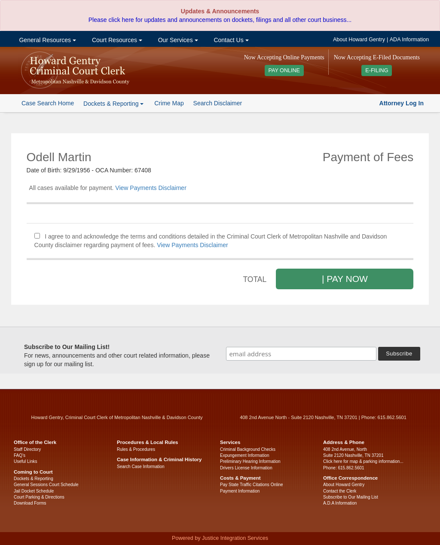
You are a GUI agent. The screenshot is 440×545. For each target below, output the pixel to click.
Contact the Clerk (339, 491)
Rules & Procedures (136, 449)
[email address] (301, 354)
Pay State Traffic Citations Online (251, 484)
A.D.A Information (340, 503)
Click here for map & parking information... (363, 461)
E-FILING (376, 70)
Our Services (177, 40)
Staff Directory (27, 449)
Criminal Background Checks (247, 449)
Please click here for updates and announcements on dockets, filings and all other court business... (220, 19)
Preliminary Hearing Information (250, 461)
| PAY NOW (345, 279)
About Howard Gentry (359, 40)
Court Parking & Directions (39, 497)
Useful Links (25, 461)
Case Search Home (47, 103)
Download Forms (30, 503)
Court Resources (116, 40)
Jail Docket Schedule (34, 491)
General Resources (47, 40)
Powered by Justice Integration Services (220, 538)
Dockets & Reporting (33, 478)
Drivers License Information (246, 467)
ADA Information (409, 40)
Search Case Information (141, 466)
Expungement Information (244, 455)
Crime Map (168, 103)
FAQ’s (19, 455)
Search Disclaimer (217, 103)
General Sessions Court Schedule (46, 484)
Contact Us (230, 40)
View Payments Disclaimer (150, 187)
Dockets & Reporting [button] (113, 103)
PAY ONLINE (284, 70)
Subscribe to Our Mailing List (350, 497)
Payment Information (240, 491)
